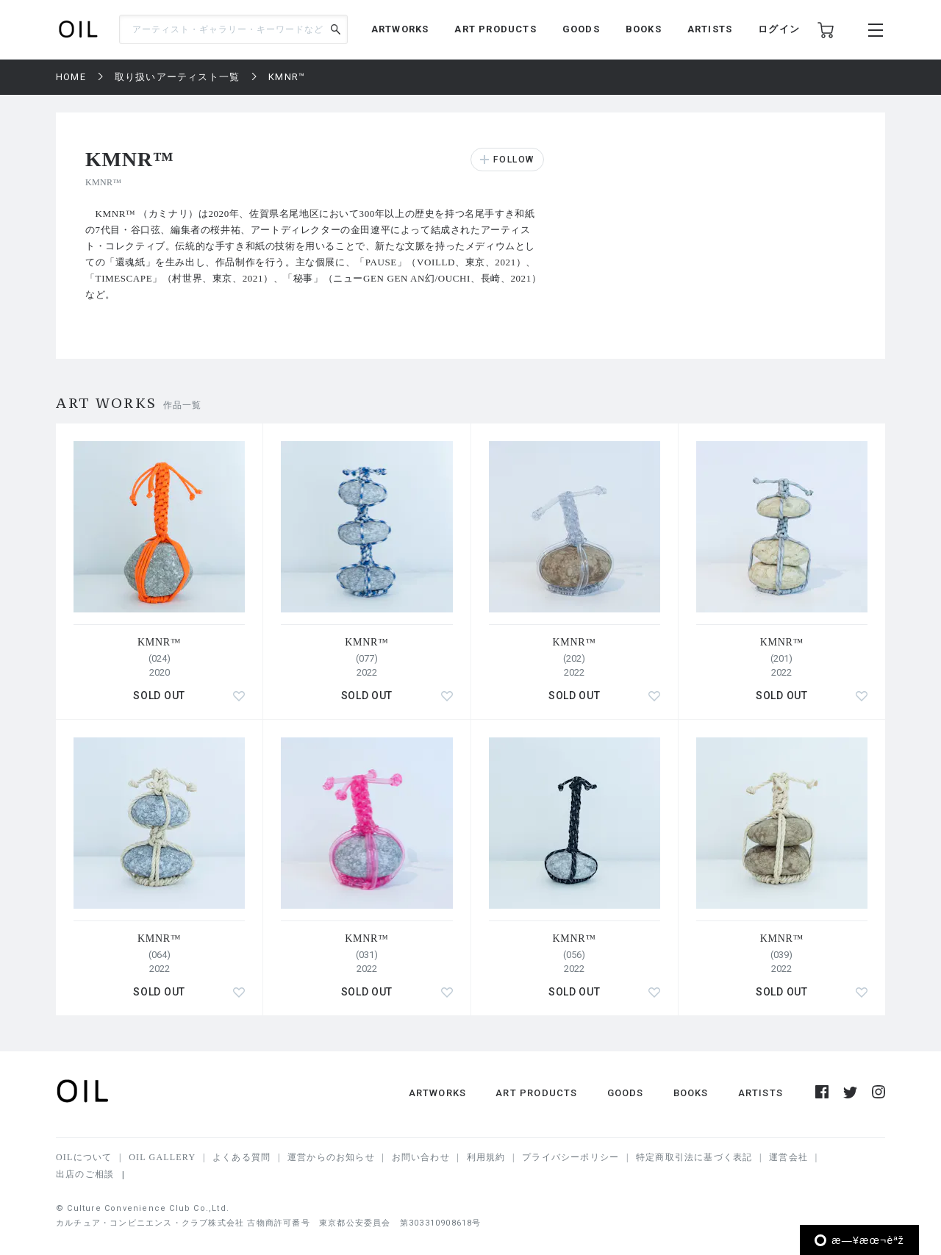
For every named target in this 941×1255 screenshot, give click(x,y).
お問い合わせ (421, 1157)
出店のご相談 (85, 1174)
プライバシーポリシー (570, 1157)
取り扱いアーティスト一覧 (177, 76)
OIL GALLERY (162, 1157)
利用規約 (486, 1157)
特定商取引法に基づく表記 (694, 1157)
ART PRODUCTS (495, 29)
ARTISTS (709, 29)
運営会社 (788, 1157)
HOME (71, 76)
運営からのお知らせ (331, 1157)
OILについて (84, 1157)
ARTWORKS (400, 29)
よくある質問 (241, 1157)
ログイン (779, 29)
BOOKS (644, 29)
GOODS (581, 29)
